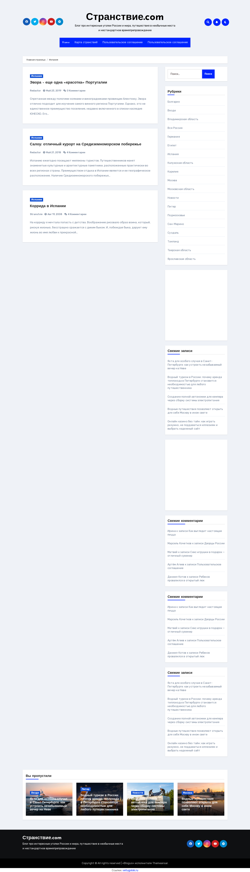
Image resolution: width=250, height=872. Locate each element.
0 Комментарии (76, 90)
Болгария (174, 101)
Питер (172, 206)
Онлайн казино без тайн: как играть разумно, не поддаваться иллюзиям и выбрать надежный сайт (193, 425)
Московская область (181, 189)
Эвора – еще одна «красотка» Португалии (71, 83)
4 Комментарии (76, 152)
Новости (173, 197)
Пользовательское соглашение (123, 42)
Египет (172, 145)
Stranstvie (36, 214)
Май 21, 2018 (53, 152)
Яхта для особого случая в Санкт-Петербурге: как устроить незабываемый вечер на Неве (195, 365)
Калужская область (180, 162)
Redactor (35, 90)
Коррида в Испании (49, 206)
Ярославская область (182, 259)
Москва (172, 180)
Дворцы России (214, 543)
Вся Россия (175, 128)
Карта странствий (86, 42)
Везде (172, 110)
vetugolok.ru (130, 869)
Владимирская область (183, 119)
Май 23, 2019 (53, 90)
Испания (36, 76)
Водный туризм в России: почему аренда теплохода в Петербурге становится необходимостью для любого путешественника (99, 802)
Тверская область (179, 250)
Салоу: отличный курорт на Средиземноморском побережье (90, 144)
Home (66, 42)
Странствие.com (125, 17)
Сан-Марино (176, 224)
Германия (174, 136)
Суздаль (173, 232)
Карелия (173, 171)
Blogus (128, 862)
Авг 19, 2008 (54, 214)
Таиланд (173, 241)
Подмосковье (176, 215)
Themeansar (160, 862)
